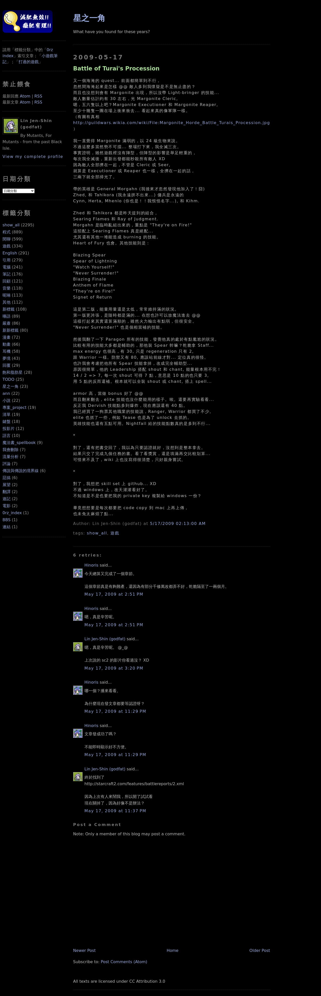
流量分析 (11, 456)
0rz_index (12, 512)
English (10, 253)
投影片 (9, 428)
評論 (7, 463)
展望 (7, 484)
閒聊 (7, 239)
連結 (7, 526)
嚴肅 (7, 323)
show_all (11, 225)
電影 (7, 505)
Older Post (260, 950)
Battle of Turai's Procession (116, 68)
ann (6, 393)
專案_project (15, 407)
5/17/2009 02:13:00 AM (178, 523)
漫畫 (7, 337)
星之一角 (11, 386)
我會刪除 (11, 449)
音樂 (7, 288)
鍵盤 (7, 421)
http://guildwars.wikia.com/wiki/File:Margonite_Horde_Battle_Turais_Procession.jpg (171, 122)
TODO (8, 379)
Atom (25, 96)
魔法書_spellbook (19, 442)
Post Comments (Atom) (124, 961)
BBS (7, 519)
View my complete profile (33, 156)
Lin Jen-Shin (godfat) (105, 639)
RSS (38, 96)
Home (172, 950)
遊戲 (7, 246)
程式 (7, 232)
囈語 (7, 316)
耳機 (7, 351)
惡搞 (7, 477)
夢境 (7, 358)
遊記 (7, 498)
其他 (7, 302)
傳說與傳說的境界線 (21, 470)
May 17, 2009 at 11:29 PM (115, 711)
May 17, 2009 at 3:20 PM (114, 668)
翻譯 (7, 491)
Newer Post (84, 950)
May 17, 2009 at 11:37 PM (115, 810)
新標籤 (9, 309)
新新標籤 (11, 330)
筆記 (7, 274)
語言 (7, 435)
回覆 (7, 365)
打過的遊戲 (29, 61)
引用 (7, 260)
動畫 (7, 344)
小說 (7, 400)
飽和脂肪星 (13, 372)
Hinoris (92, 565)
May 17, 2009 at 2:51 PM (114, 594)
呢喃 (7, 295)
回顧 (7, 281)
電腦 (7, 267)
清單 (7, 414)
